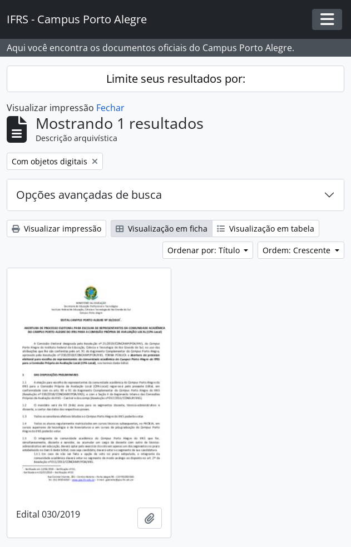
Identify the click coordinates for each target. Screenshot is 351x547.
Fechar (110, 108)
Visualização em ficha (161, 228)
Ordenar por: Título (204, 250)
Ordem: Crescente (298, 250)
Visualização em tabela (265, 228)
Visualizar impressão (56, 228)
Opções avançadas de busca (89, 194)
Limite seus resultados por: (175, 78)
